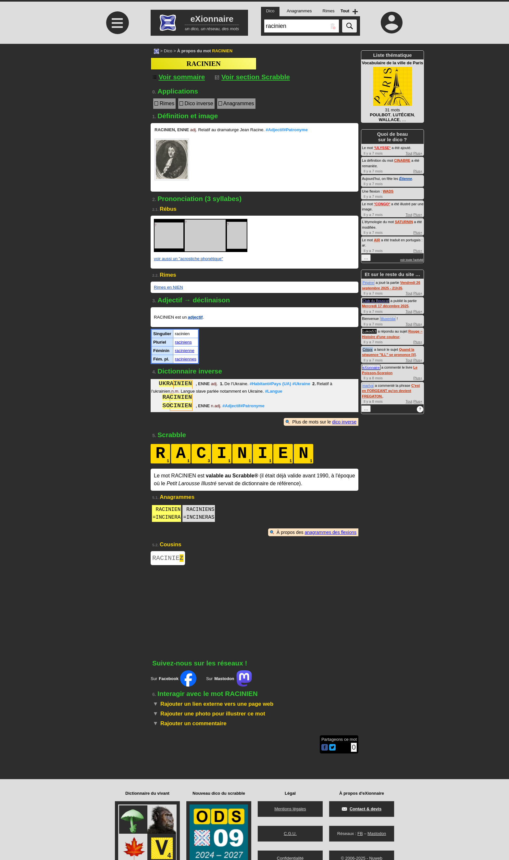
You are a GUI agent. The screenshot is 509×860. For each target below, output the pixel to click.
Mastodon (376, 833)
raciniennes (186, 359)
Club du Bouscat (376, 301)
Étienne (405, 179)
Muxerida (387, 319)
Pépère (368, 283)
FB (360, 833)
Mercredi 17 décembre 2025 (385, 306)
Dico (168, 50)
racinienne (184, 350)
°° (382, 148)
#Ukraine (301, 384)
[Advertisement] (116, 98)
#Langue (273, 391)
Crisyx (368, 349)
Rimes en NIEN (168, 287)
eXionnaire (371, 367)
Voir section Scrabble (252, 77)
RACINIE (167, 558)
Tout (408, 153)
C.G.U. (290, 833)
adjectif (195, 317)
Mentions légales (290, 808)
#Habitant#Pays (270, 384)
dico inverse (344, 421)
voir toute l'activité (411, 259)
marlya (368, 385)
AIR (377, 240)
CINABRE (402, 160)
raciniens (183, 342)
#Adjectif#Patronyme (287, 129)
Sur (173, 680)
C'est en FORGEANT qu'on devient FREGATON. (391, 391)
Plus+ (417, 153)
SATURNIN (404, 222)
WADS (388, 191)
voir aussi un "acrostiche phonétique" (188, 258)
